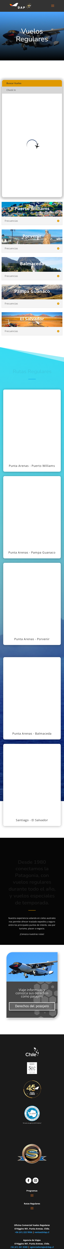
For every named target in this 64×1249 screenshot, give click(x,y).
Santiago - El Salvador (32, 820)
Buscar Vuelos (13, 83)
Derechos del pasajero (32, 1006)
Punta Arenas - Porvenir (32, 639)
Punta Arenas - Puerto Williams (32, 466)
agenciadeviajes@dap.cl (42, 1247)
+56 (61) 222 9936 (23, 1232)
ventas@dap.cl (41, 1232)
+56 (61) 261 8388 (19, 1247)
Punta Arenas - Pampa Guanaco (31, 552)
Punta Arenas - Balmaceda (32, 733)
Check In (11, 89)
